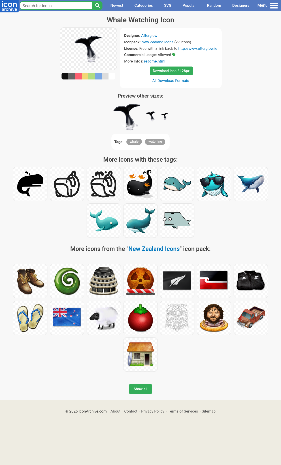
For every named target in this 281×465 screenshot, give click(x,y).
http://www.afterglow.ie (197, 48)
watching (155, 142)
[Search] (97, 5)
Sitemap (209, 411)
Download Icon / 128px (171, 71)
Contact (130, 411)
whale (134, 142)
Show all (140, 389)
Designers (240, 5)
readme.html (154, 61)
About (116, 411)
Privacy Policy (152, 411)
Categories (143, 5)
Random (214, 5)
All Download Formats (170, 80)
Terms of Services (183, 411)
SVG (167, 5)
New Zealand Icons (158, 42)
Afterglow (149, 35)
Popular (189, 5)
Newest (116, 5)
